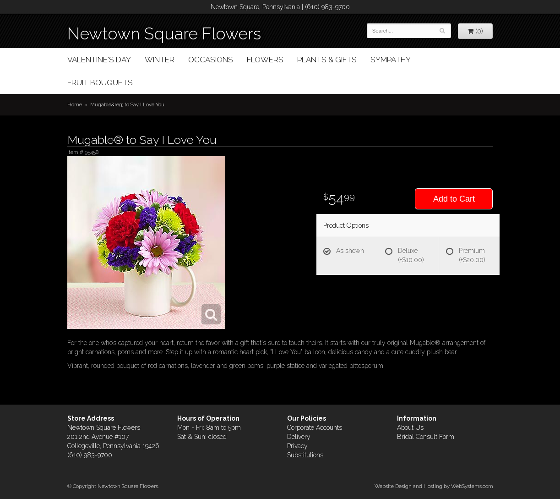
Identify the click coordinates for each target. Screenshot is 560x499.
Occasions (210, 59)
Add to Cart (454, 198)
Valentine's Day (99, 59)
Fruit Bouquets (100, 82)
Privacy (297, 446)
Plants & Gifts (327, 59)
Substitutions (305, 455)
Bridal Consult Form (425, 436)
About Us (410, 427)
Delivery (298, 436)
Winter (159, 59)
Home (74, 104)
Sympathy (390, 59)
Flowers (265, 59)
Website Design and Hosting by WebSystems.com (434, 486)
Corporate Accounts (314, 427)
